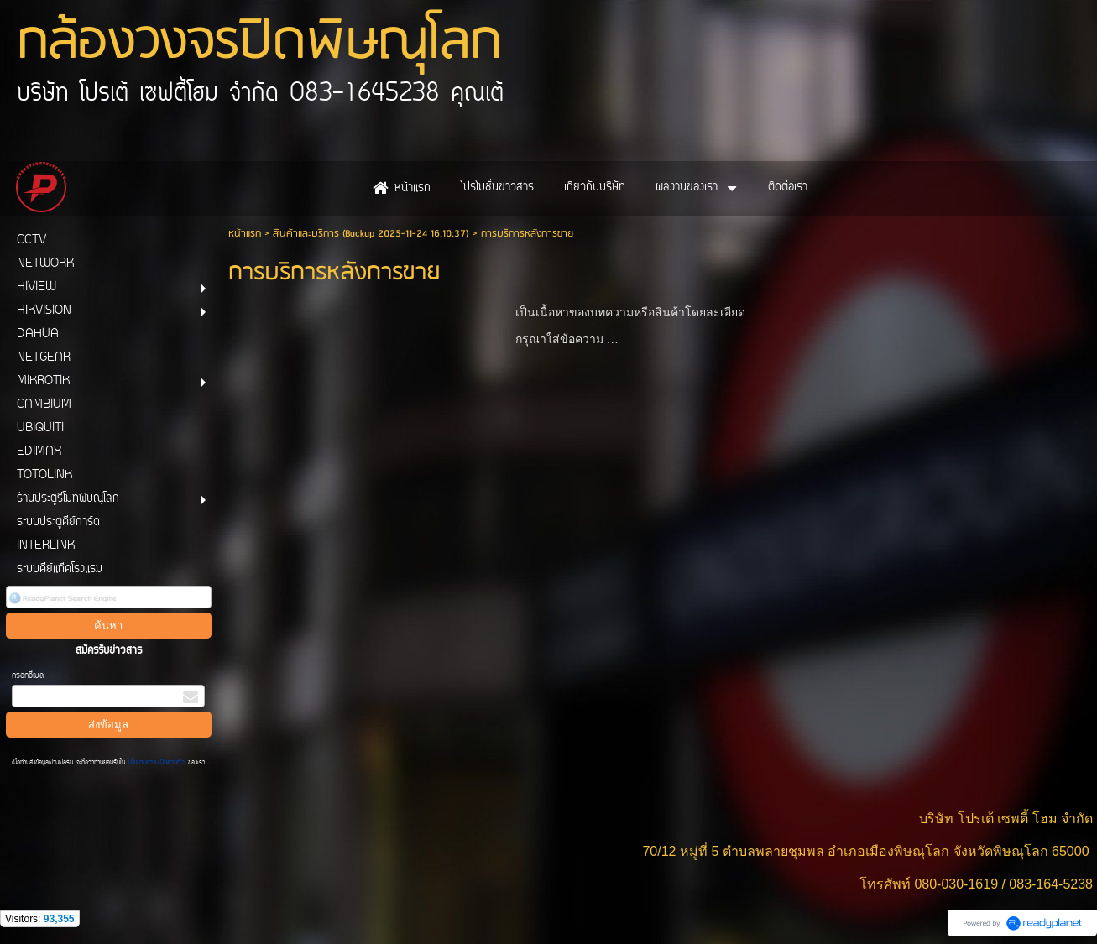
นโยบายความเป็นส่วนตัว (156, 763)
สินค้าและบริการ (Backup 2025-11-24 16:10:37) (371, 234)
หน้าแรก (244, 234)
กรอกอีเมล (28, 676)
